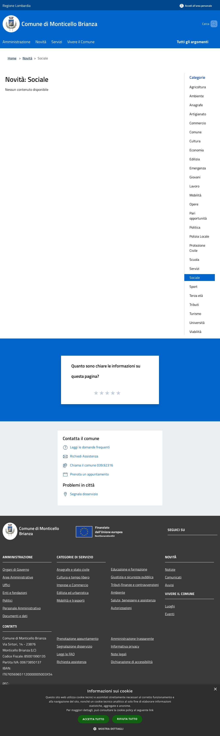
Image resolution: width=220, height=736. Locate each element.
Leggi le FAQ (66, 654)
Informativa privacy (125, 646)
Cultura (194, 141)
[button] (110, 729)
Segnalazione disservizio (74, 646)
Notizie (170, 569)
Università (197, 322)
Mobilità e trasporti (71, 600)
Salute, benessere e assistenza (133, 600)
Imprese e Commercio (72, 584)
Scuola (194, 259)
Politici (7, 600)
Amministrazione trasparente (132, 638)
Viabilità (195, 331)
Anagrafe (196, 105)
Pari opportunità (198, 216)
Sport (193, 286)
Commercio (197, 123)
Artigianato (197, 114)
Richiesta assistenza (71, 661)
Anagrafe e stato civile (73, 569)
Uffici (6, 584)
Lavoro (194, 186)
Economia (196, 150)
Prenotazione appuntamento (77, 638)
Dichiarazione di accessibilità (132, 661)
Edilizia (194, 159)
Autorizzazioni (121, 607)
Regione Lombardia (17, 5)
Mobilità (195, 195)
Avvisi (169, 584)
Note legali (119, 654)
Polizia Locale (199, 236)
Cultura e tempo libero (73, 577)
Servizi (194, 268)
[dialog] (110, 710)
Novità (27, 58)
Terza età (196, 295)
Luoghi (170, 606)
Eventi (169, 613)
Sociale (194, 277)
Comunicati (173, 577)
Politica (194, 227)
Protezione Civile (197, 248)
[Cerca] (212, 24)
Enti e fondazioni (15, 592)
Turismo (195, 313)
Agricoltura (197, 87)
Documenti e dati (15, 615)
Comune (195, 132)
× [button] (215, 689)
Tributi (194, 304)
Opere (193, 204)
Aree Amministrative (18, 577)
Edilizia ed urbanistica (73, 592)
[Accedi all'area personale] (195, 6)
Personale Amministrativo (22, 608)
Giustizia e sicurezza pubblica (132, 577)
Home (12, 58)
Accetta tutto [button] (93, 719)
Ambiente (196, 96)
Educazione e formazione (129, 569)
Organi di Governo (16, 569)
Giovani (194, 177)
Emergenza (197, 168)
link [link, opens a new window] (151, 710)
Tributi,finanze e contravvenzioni (135, 584)
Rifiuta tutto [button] (127, 719)
